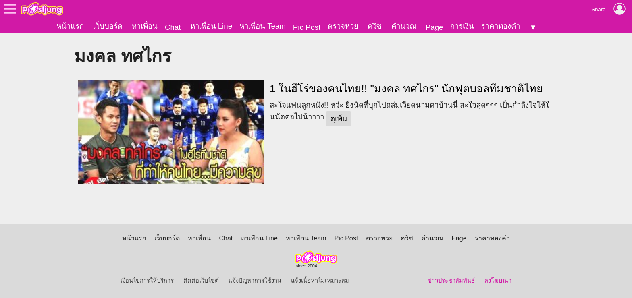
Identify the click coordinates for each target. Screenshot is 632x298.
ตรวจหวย (343, 26)
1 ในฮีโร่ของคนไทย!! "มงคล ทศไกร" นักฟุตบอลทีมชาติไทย (406, 89)
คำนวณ (403, 26)
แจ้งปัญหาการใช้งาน (255, 280)
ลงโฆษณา (497, 280)
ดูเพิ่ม (338, 118)
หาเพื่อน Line (211, 26)
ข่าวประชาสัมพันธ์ (451, 280)
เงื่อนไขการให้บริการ (147, 280)
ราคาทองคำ (500, 26)
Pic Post (306, 27)
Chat (173, 27)
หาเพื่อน (145, 26)
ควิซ (375, 26)
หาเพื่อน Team (262, 26)
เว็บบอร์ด (108, 26)
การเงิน (462, 26)
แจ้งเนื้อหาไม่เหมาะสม (320, 280)
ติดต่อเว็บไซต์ (201, 280)
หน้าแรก (70, 26)
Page (434, 27)
